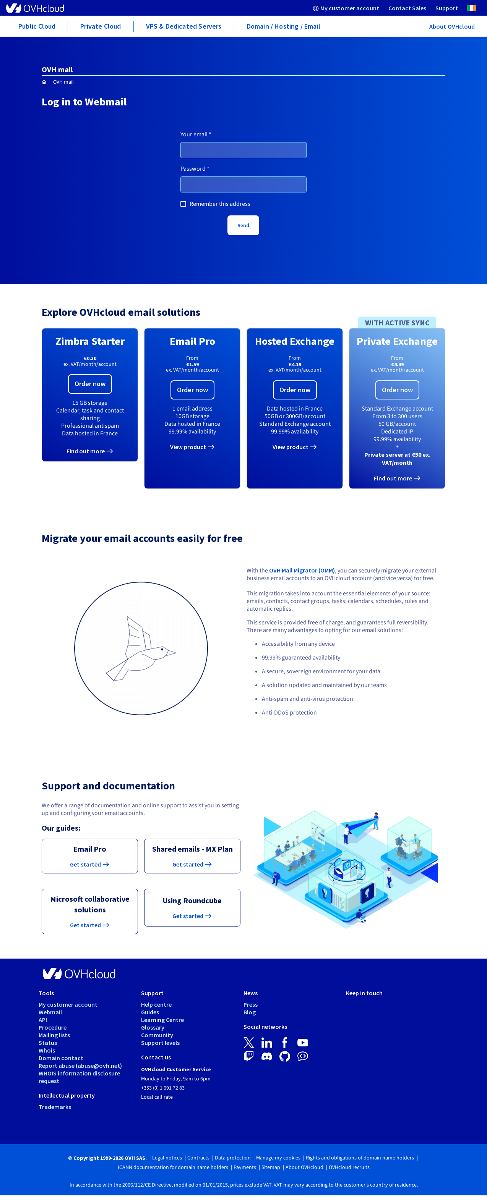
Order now (90, 383)
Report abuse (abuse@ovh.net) (80, 1065)
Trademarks (55, 1107)
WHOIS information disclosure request (79, 1077)
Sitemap (270, 1167)
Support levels (160, 1042)
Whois (47, 1050)
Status (48, 1042)
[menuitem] (346, 8)
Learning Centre (162, 1020)
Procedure (53, 1027)
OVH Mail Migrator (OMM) (302, 570)
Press (251, 1004)
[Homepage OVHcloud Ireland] (44, 82)
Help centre (156, 1004)
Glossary (152, 1027)
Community (157, 1035)
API (43, 1020)
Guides (150, 1012)
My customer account (68, 1004)
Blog (250, 1012)
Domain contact (61, 1058)
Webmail (50, 1012)
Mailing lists (54, 1035)
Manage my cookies (278, 1158)
